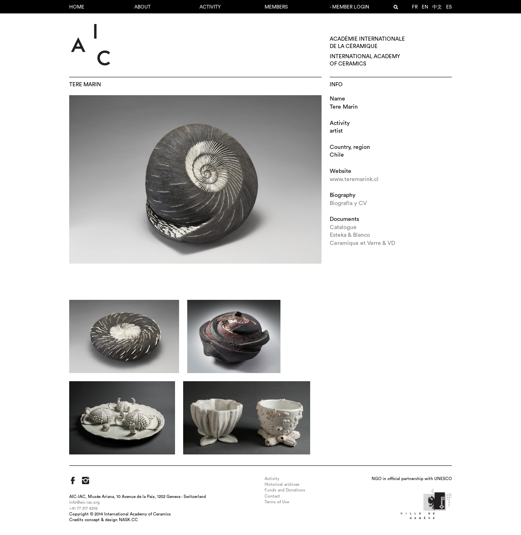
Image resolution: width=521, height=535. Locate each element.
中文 (437, 6)
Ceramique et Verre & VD (362, 243)
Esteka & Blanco (350, 235)
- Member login (349, 6)
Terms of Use (277, 502)
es (449, 6)
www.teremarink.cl (354, 179)
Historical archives (282, 485)
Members (276, 6)
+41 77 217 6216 (83, 509)
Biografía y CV (348, 203)
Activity (210, 6)
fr (415, 6)
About (142, 6)
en (425, 6)
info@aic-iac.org (84, 502)
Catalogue (343, 227)
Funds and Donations (285, 490)
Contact (272, 496)
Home (76, 6)
